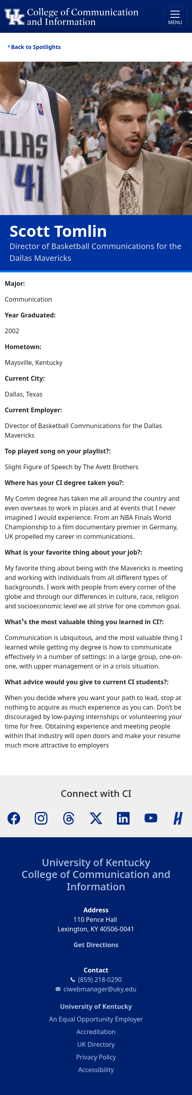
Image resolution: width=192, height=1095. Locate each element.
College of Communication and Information (96, 880)
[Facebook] (14, 817)
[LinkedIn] (123, 817)
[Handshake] (178, 817)
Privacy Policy (96, 1057)
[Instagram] (41, 817)
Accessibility (96, 1069)
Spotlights (46, 47)
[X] (96, 817)
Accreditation (95, 1031)
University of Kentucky (96, 862)
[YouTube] (151, 817)
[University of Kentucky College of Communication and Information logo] (73, 16)
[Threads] (68, 817)
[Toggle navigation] (175, 16)
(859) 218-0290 (100, 979)
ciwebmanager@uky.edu (100, 989)
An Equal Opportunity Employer (96, 1019)
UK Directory (96, 1044)
